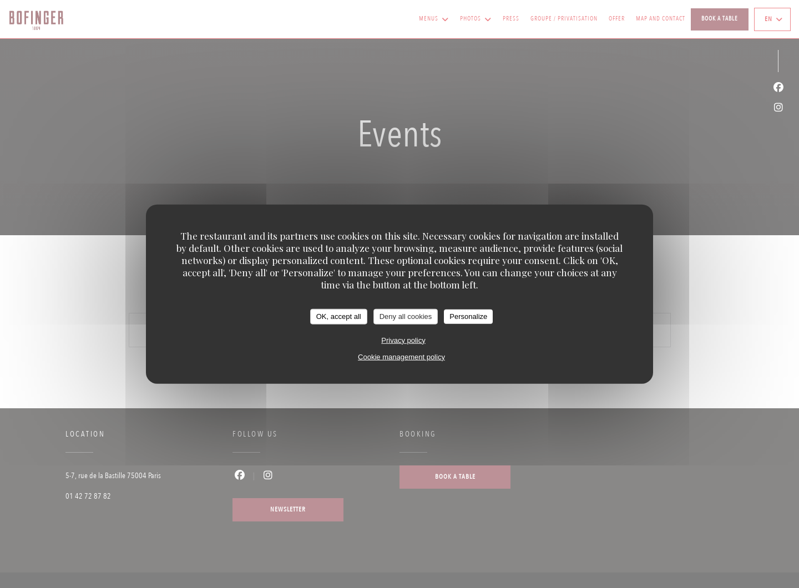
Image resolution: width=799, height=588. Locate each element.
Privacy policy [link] (403, 340)
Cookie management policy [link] (401, 356)
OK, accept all (338, 316)
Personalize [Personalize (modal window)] (468, 316)
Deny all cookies (406, 316)
